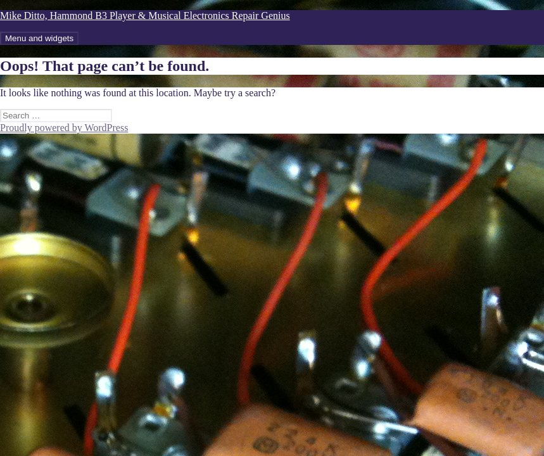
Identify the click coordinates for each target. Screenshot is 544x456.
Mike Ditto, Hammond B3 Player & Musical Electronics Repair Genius (145, 15)
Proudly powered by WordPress (64, 127)
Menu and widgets (39, 38)
